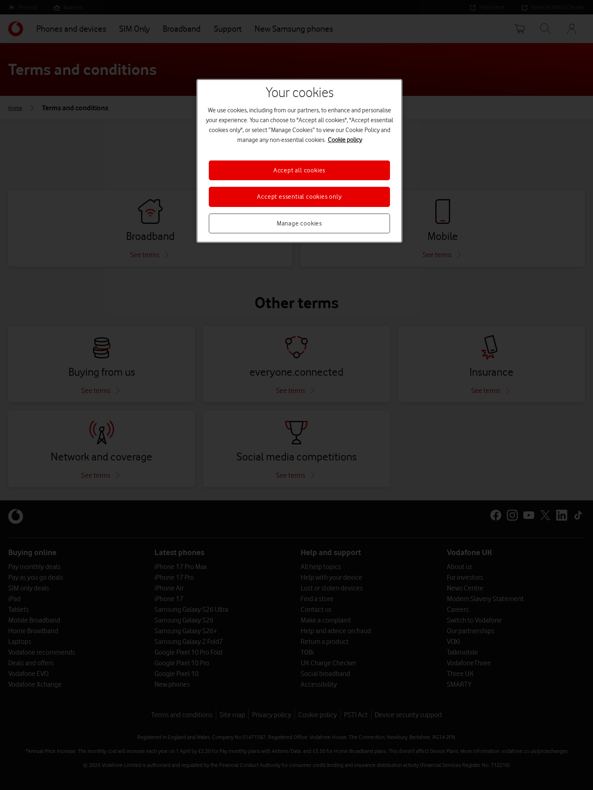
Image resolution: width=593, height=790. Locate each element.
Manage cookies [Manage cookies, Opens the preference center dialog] (299, 223)
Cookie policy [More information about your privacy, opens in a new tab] (345, 140)
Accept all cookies (299, 170)
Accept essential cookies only (299, 196)
